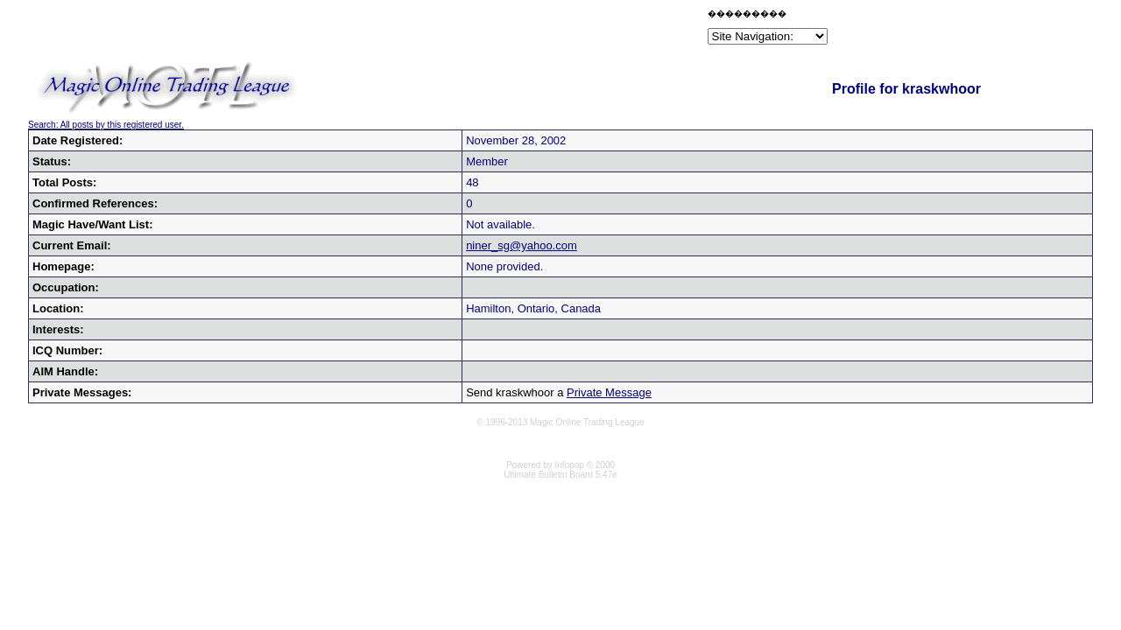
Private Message (609, 392)
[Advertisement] (499, 30)
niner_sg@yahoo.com (521, 245)
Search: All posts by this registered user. (106, 125)
